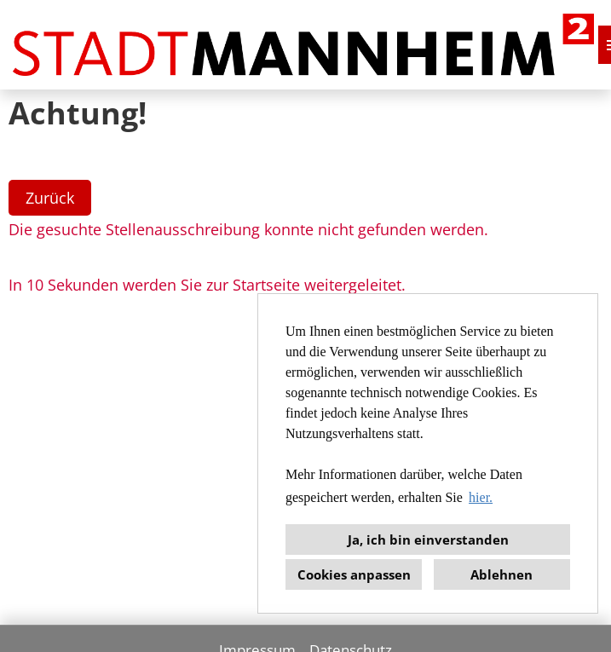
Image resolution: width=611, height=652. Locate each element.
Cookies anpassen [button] (354, 574)
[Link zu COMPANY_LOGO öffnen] (303, 44)
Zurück (50, 198)
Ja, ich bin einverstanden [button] (428, 539)
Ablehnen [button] (501, 574)
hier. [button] (481, 497)
